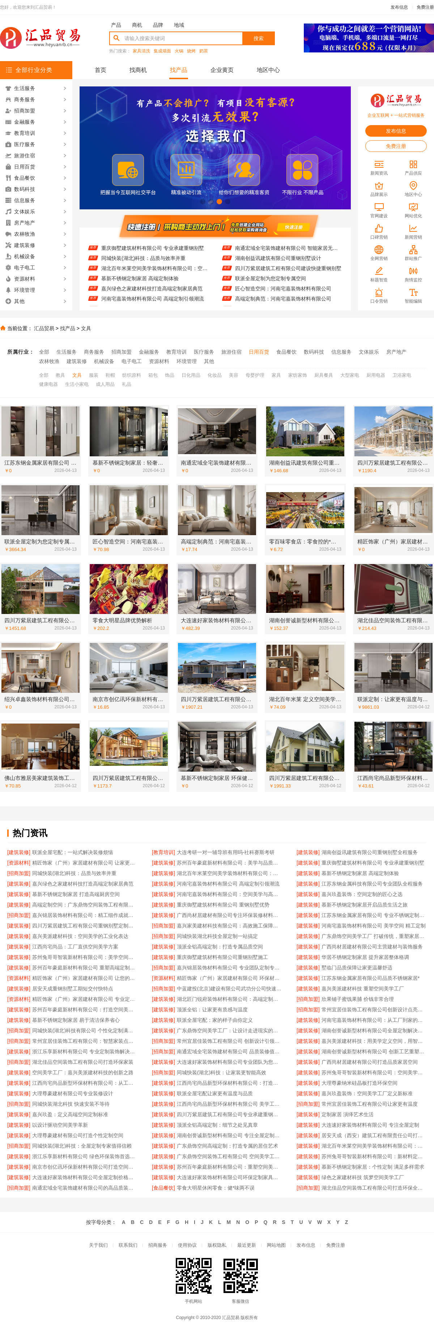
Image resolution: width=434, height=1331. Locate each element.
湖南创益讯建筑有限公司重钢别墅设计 (278, 264)
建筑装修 (77, 361)
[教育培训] (163, 852)
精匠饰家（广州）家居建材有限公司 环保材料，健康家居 (229, 978)
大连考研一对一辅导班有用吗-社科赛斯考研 (226, 852)
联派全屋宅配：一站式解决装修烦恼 (72, 852)
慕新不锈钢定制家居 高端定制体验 (140, 284)
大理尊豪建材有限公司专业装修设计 (72, 1093)
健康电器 (48, 384)
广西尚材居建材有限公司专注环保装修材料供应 (229, 915)
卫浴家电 (401, 375)
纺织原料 (131, 375)
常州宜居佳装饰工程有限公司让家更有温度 (370, 1103)
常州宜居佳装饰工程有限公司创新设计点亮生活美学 (374, 1009)
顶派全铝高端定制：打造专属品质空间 (220, 946)
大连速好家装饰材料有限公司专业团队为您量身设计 (229, 1062)
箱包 (153, 375)
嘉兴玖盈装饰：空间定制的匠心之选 (362, 894)
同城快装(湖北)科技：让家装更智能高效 (221, 1072)
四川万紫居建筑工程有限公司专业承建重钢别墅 (229, 1114)
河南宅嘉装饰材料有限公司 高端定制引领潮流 (152, 304)
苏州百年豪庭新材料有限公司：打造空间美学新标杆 (84, 1009)
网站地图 (276, 1245)
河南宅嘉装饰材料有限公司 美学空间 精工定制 (374, 925)
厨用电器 (375, 375)
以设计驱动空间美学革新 (60, 1124)
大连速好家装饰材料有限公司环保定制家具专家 (229, 1177)
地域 (179, 25)
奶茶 (203, 51)
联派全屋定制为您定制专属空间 (270, 284)
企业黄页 (222, 70)
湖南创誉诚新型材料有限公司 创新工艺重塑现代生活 (374, 1051)
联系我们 (128, 1245)
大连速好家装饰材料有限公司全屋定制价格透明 (84, 1177)
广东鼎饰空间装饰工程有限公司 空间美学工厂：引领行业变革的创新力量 (229, 1156)
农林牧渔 (49, 361)
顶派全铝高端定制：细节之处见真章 (217, 1124)
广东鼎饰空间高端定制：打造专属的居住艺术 (227, 1145)
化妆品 (215, 375)
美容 (233, 375)
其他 (209, 361)
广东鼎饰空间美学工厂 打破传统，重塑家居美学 (374, 936)
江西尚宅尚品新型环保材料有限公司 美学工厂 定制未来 (229, 1103)
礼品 (126, 384)
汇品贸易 (44, 328)
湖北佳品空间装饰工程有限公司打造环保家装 (82, 1062)
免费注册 (425, 7)
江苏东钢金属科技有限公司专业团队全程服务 (372, 883)
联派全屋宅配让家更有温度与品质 (215, 1093)
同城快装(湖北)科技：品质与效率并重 (143, 264)
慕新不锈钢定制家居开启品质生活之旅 (365, 904)
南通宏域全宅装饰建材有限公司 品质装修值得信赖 (229, 1051)
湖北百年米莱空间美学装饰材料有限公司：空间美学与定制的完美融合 (154, 274)
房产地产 (396, 351)
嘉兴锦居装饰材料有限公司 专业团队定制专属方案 (229, 967)
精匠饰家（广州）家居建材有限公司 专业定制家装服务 (84, 999)
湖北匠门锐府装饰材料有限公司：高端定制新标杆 (229, 999)
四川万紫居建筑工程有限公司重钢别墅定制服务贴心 (84, 925)
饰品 (169, 375)
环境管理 (186, 361)
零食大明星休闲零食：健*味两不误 (216, 1187)
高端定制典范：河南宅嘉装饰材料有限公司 (283, 304)
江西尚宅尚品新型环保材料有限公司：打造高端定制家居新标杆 (229, 1082)
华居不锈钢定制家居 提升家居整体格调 (365, 957)
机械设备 (104, 361)
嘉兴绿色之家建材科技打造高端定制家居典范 (152, 294)
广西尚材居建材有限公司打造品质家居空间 (370, 1062)
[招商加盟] (18, 873)
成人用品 (105, 384)
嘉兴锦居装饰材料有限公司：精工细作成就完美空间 (84, 915)
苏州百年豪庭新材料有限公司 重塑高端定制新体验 (84, 967)
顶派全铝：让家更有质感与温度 (212, 1009)
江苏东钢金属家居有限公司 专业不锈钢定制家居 (374, 915)
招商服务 (157, 1245)
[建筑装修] (18, 852)
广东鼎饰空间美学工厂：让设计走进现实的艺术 (229, 1030)
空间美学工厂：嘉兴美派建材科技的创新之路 (82, 1072)
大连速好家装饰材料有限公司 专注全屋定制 (370, 1124)
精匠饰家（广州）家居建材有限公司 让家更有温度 (84, 862)
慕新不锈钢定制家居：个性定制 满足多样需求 (373, 1166)
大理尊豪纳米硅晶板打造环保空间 (359, 1082)
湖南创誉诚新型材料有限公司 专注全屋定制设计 (229, 1135)
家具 (276, 375)
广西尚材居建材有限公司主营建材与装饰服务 (372, 946)
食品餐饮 (286, 351)
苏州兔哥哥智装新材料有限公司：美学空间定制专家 (84, 957)
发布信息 (399, 7)
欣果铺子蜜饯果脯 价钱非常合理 (358, 999)
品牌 (158, 25)
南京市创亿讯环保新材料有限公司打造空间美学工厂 (84, 1166)
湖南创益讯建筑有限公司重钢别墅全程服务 (370, 852)
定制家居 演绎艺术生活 (348, 1114)
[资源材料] (18, 862)
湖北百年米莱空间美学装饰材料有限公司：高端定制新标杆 (374, 1145)
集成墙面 (162, 51)
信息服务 (341, 351)
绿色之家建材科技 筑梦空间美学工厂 (363, 1177)
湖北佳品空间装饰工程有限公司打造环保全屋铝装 (374, 1187)
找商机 (138, 70)
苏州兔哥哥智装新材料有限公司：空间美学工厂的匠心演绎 (374, 1072)
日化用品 (191, 375)
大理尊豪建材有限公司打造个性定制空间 (77, 1135)
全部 (44, 351)
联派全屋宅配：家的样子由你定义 (215, 1020)
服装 (93, 375)
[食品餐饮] (163, 1187)
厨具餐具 (323, 375)
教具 (60, 375)
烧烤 (191, 51)
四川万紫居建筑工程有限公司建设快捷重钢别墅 (288, 274)
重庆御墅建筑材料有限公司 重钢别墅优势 (223, 904)
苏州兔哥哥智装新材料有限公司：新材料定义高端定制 (374, 1156)
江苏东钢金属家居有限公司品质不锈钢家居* (371, 978)
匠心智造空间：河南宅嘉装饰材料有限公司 (283, 294)
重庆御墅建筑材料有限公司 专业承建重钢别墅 (152, 254)
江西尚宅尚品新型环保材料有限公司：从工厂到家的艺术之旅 (84, 1082)
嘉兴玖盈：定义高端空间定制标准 (70, 1114)
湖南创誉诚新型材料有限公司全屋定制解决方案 (374, 1030)
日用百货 (259, 351)
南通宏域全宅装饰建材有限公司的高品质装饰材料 (84, 1187)
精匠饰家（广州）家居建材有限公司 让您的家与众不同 (84, 978)
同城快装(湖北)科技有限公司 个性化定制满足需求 (84, 1030)
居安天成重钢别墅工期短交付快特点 (72, 988)
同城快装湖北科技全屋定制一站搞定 (217, 936)
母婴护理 (255, 375)
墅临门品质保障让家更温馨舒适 (357, 967)
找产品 (178, 70)
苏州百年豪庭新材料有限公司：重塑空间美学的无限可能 (229, 1166)
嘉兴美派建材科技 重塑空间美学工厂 (363, 988)
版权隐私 (217, 1245)
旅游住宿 (231, 351)
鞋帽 (110, 375)
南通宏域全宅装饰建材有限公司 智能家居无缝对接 (288, 254)
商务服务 (94, 351)
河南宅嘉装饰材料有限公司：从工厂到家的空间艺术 (374, 1020)
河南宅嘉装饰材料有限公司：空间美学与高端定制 (229, 894)
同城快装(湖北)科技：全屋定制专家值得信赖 (82, 1145)
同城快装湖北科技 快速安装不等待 (71, 1103)
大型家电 (349, 375)
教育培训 (176, 351)
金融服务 (149, 351)
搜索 (259, 38)
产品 (116, 25)
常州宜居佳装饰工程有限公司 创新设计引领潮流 (229, 1041)
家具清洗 (141, 51)
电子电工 (132, 361)
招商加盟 (121, 351)
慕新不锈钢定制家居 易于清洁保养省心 (76, 1020)
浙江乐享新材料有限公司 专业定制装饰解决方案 (84, 1051)
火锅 (179, 51)
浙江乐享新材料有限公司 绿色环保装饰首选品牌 (84, 1156)
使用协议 (187, 1245)
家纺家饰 (297, 375)
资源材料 (159, 361)
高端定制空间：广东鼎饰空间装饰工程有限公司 (84, 904)
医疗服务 (204, 351)
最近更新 (246, 1245)
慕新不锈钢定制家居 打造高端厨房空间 (76, 894)
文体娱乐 (369, 351)
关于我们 (98, 1245)
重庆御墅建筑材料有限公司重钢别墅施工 (222, 957)
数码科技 (314, 351)
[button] (202, 201)
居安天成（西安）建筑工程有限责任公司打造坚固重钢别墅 (374, 1135)
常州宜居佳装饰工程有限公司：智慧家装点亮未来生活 (84, 1041)
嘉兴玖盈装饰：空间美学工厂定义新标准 (367, 1093)
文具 (86, 328)
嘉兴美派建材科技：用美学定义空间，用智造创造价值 (374, 1041)
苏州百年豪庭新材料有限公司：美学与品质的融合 (229, 862)
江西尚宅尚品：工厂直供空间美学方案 (75, 946)
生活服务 (66, 351)
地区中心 (268, 70)
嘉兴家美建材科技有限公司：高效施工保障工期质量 (229, 925)
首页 (100, 70)
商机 (137, 25)
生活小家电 (77, 384)
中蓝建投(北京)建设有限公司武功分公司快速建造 (229, 988)
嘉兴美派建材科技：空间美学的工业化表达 (80, 936)
